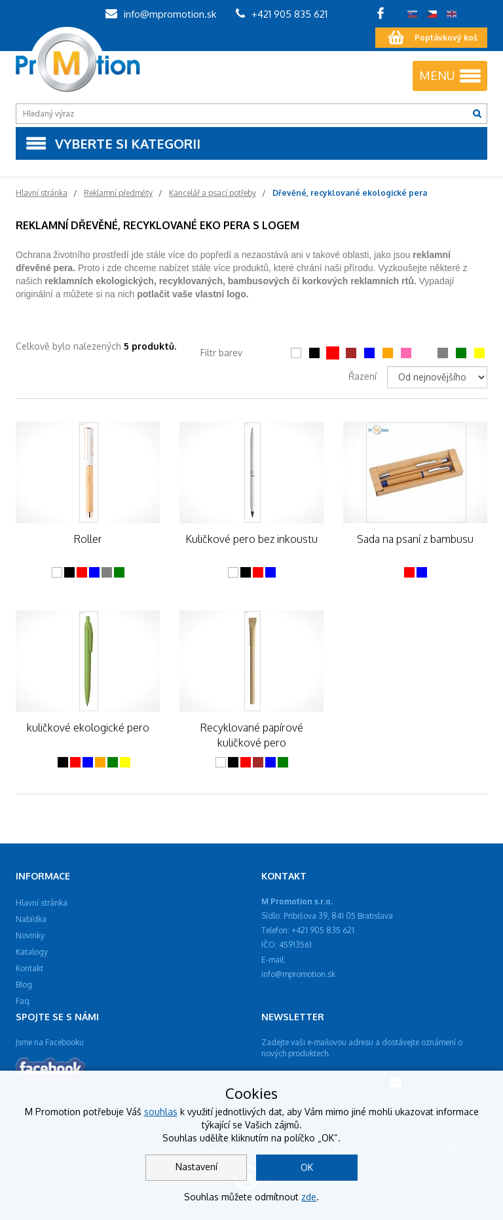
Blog (24, 984)
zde (308, 1196)
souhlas (160, 1111)
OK (307, 1167)
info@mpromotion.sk (160, 14)
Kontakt (29, 968)
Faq (22, 1001)
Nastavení (196, 1166)
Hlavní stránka (41, 903)
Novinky (30, 935)
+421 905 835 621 (281, 14)
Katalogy (32, 952)
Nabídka (31, 919)
